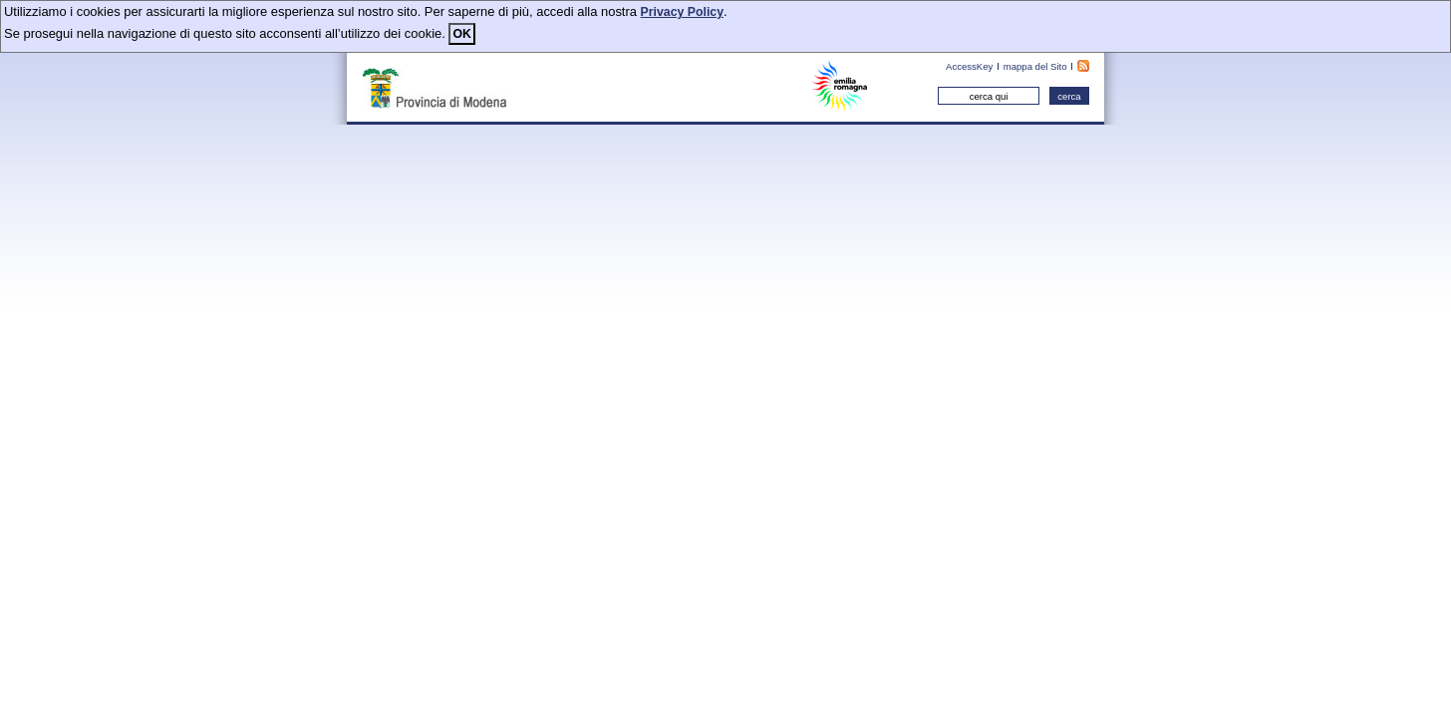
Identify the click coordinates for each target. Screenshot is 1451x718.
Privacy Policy (682, 12)
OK (461, 34)
